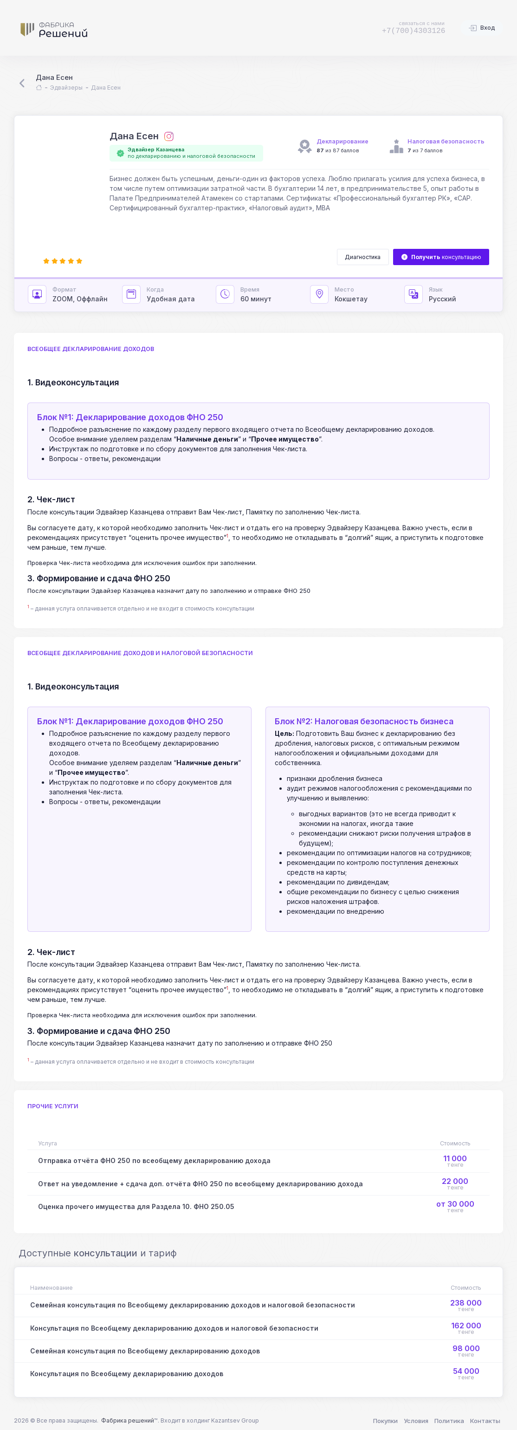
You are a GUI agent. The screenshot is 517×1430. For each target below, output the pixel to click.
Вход (481, 28)
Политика (449, 1420)
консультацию (441, 257)
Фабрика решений (127, 1420)
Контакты (485, 1420)
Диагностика (363, 257)
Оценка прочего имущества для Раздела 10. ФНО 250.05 (136, 1206)
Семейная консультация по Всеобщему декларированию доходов (145, 1351)
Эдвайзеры (66, 87)
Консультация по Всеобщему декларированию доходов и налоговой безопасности (174, 1328)
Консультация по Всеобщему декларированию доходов (126, 1374)
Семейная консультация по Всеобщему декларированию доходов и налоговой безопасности (192, 1305)
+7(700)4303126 (414, 30)
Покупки (385, 1420)
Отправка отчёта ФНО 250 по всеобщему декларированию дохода (154, 1160)
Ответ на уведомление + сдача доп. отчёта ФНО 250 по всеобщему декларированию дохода (200, 1184)
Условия (416, 1420)
